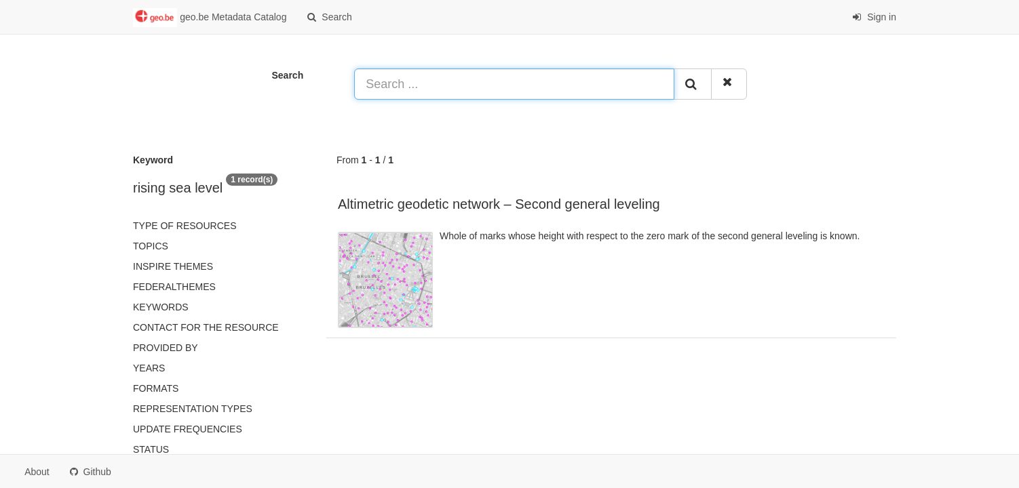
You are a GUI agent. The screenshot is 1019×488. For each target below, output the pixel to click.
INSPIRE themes (173, 266)
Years (149, 368)
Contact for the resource (206, 327)
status (151, 449)
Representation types (192, 408)
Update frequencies (187, 429)
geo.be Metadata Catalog (209, 17)
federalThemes (174, 286)
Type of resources (184, 225)
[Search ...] (514, 84)
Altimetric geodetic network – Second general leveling (499, 204)
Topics (150, 246)
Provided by (165, 347)
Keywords (161, 307)
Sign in (874, 17)
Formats (155, 388)
